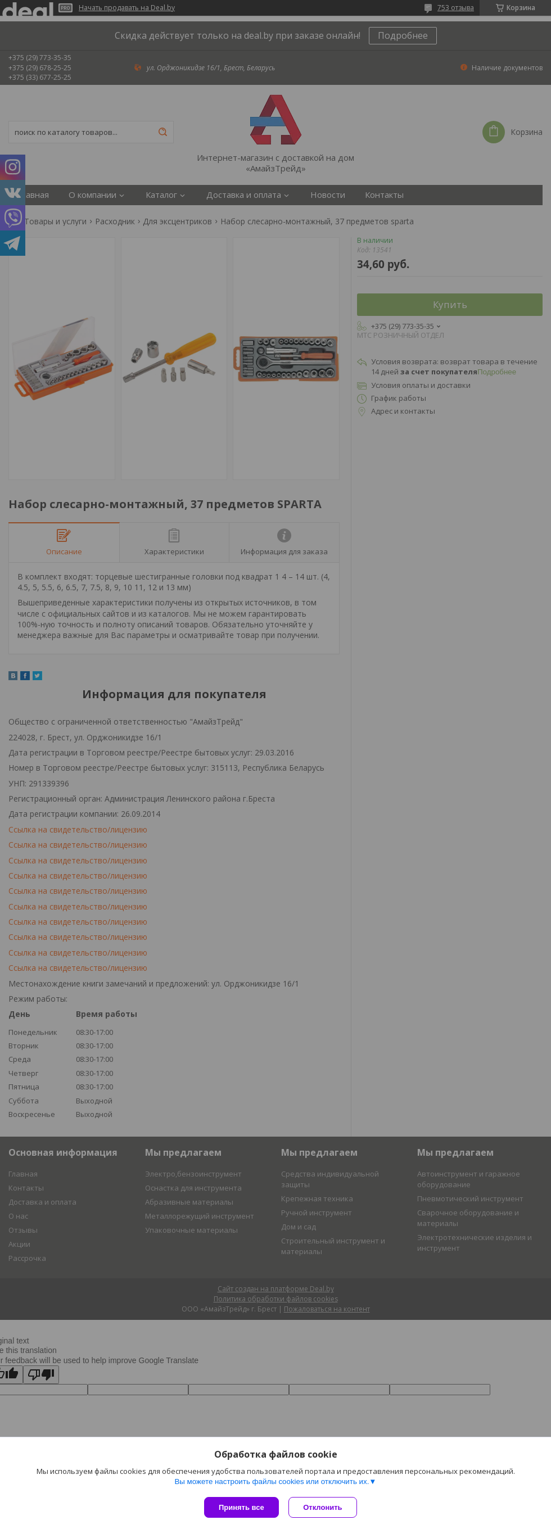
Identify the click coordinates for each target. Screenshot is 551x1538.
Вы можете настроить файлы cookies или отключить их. (271, 1482)
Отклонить (324, 1507)
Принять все (241, 1507)
